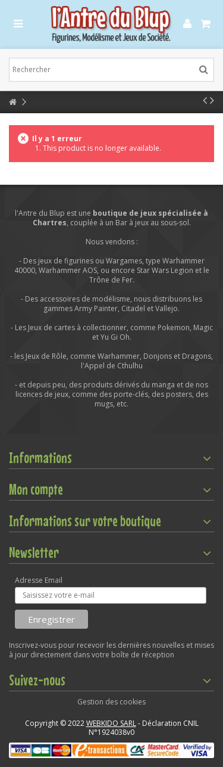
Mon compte (36, 489)
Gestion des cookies (111, 702)
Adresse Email (38, 580)
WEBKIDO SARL (111, 723)
